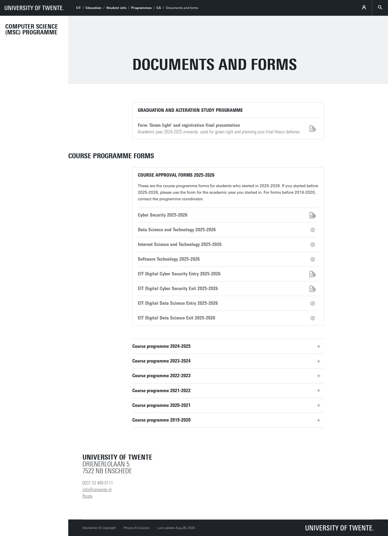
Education (93, 8)
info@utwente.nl (97, 489)
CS (158, 8)
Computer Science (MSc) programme (31, 29)
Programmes (141, 8)
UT (78, 8)
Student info (116, 8)
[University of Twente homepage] (34, 8)
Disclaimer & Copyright (99, 528)
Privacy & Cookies (137, 528)
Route (87, 496)
